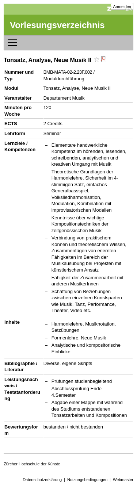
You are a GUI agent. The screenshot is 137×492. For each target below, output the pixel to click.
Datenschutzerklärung (42, 479)
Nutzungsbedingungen (87, 479)
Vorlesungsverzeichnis (57, 25)
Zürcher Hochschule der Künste (32, 464)
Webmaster (123, 479)
